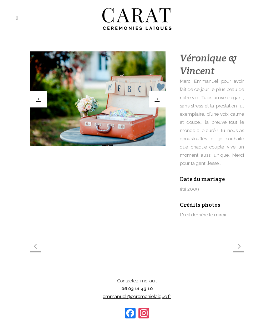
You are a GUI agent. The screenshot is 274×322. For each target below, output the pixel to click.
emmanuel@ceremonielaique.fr (137, 296)
